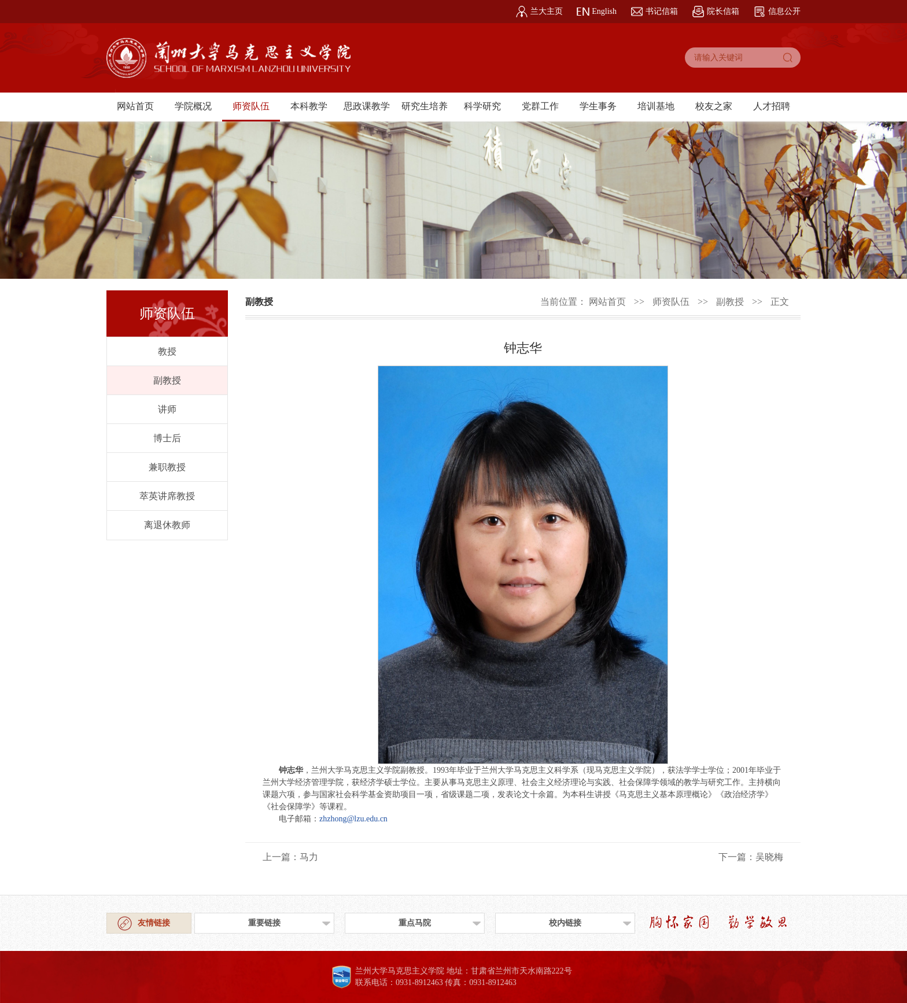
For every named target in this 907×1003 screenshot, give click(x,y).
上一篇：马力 (290, 857)
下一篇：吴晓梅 (750, 857)
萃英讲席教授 (167, 496)
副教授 (167, 380)
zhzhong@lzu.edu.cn (353, 818)
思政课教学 (367, 106)
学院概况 (193, 106)
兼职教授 (167, 467)
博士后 (167, 438)
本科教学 (308, 106)
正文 (779, 302)
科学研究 (482, 106)
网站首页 (135, 106)
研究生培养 (424, 106)
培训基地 (655, 106)
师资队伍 (251, 106)
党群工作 (540, 106)
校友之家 (713, 106)
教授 (167, 351)
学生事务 (598, 106)
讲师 (167, 409)
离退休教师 (167, 525)
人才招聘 (771, 106)
